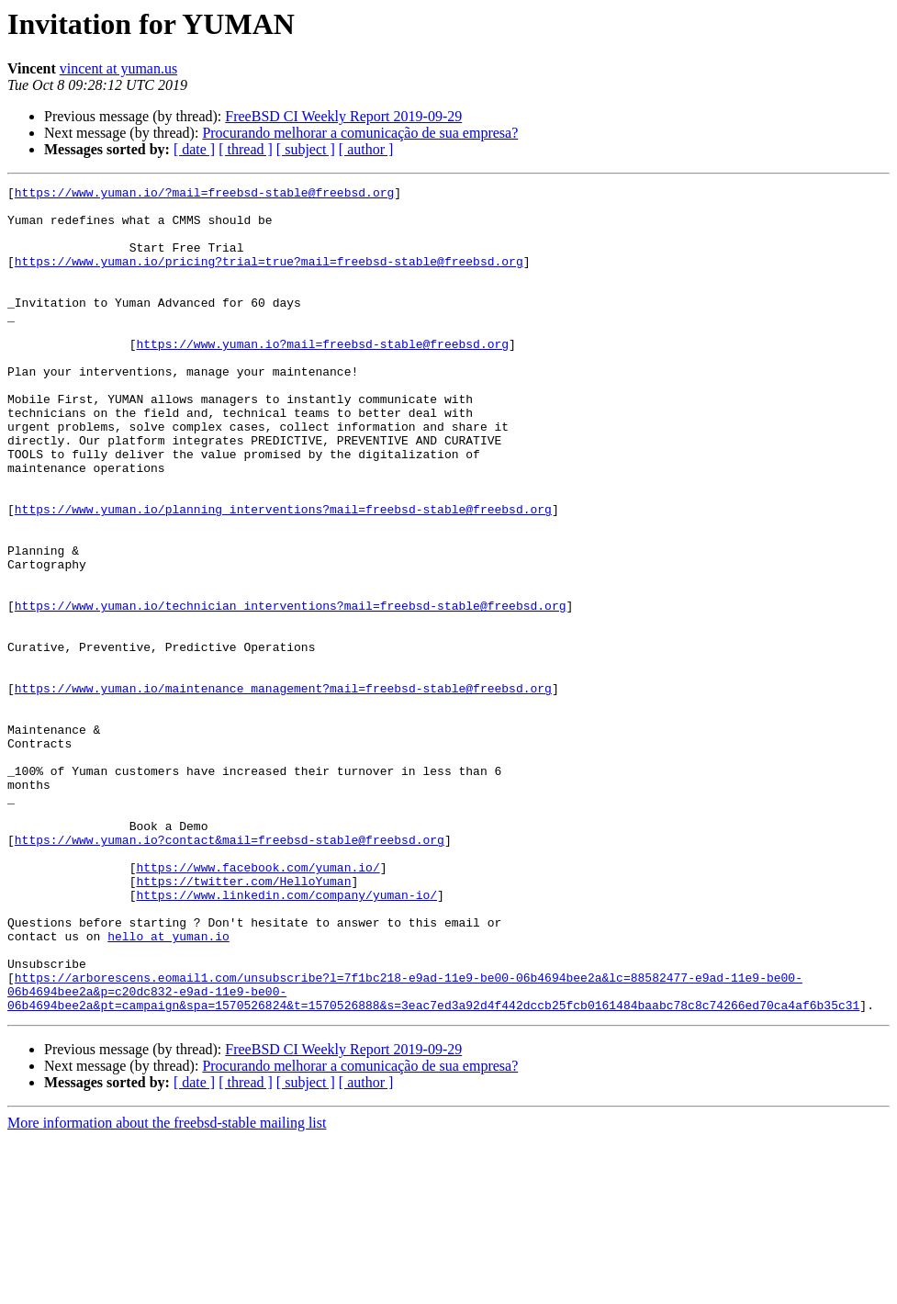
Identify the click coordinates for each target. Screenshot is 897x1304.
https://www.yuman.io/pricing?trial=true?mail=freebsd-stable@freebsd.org (269, 277)
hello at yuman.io (168, 1087)
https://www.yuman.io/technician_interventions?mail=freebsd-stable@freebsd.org (290, 690)
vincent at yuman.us (118, 68)
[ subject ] (305, 149)
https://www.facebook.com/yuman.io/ (257, 1004)
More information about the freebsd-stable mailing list (166, 1288)
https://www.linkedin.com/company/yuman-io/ (286, 1037)
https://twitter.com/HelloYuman (243, 1021)
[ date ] (194, 149)
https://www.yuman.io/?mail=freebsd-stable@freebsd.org (204, 194)
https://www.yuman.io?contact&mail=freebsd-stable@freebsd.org (229, 971)
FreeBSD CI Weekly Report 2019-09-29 (343, 116)
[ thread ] (246, 149)
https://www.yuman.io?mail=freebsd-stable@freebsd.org (322, 376)
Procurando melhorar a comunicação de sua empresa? (360, 133)
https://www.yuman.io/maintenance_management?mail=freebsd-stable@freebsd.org (283, 789)
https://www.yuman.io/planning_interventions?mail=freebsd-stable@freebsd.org (283, 575)
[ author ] (366, 149)
